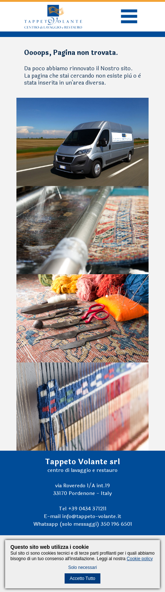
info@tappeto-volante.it (91, 516)
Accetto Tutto (82, 578)
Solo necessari (82, 567)
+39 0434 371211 (87, 509)
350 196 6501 (116, 524)
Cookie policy (140, 558)
